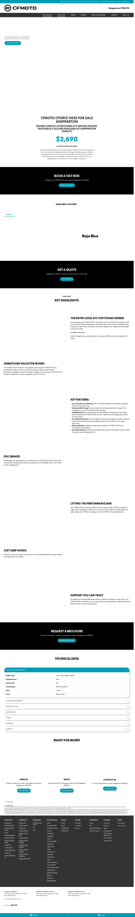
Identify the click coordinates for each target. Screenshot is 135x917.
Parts (90, 825)
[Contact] (34, 915)
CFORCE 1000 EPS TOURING (23, 850)
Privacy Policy (121, 823)
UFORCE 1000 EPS (9, 838)
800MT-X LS (50, 878)
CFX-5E (63, 825)
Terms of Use (121, 825)
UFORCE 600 (8, 823)
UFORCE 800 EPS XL (10, 835)
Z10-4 (34, 830)
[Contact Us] (73, 1)
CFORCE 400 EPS (23, 825)
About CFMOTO (108, 838)
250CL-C (49, 831)
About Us (126, 15)
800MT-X (49, 875)
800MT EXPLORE (51, 881)
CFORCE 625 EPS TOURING (23, 841)
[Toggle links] (10, 905)
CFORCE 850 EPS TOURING (23, 846)
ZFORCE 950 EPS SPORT (37, 824)
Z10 (34, 827)
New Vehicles (47, 15)
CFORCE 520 (22, 828)
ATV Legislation (108, 831)
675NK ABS (50, 854)
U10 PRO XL (8, 853)
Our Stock (61, 15)
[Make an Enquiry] (13, 43)
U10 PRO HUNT (9, 848)
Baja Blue (10, 214)
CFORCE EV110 (65, 831)
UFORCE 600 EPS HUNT (9, 829)
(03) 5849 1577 (12, 895)
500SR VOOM (51, 852)
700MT (49, 860)
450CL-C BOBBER (52, 841)
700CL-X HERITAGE (52, 862)
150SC (48, 823)
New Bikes (78, 823)
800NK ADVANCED (52, 873)
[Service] (101, 915)
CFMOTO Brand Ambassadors (108, 834)
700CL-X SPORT (51, 865)
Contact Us (107, 823)
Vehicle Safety (108, 840)
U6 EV (6, 833)
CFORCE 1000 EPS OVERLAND (23, 855)
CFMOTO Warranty (94, 831)
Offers (73, 15)
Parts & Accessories (99, 15)
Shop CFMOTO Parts (95, 828)
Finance (114, 15)
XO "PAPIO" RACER (52, 828)
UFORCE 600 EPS (9, 825)
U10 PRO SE (8, 845)
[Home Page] (20, 8)
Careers (106, 828)
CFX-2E (63, 823)
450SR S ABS (50, 846)
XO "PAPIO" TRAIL (52, 825)
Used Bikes (78, 825)
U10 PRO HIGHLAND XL (10, 856)
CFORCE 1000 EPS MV (24, 859)
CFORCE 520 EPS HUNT (23, 834)
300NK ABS (50, 833)
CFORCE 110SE (65, 828)
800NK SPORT (51, 870)
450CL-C (49, 839)
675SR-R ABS (50, 857)
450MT (49, 849)
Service (83, 15)
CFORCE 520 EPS (23, 831)
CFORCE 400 (22, 823)
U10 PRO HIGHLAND (10, 850)
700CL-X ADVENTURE (53, 867)
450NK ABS (50, 836)
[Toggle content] (66, 670)
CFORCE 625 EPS (23, 838)
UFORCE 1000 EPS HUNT (9, 841)
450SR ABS (50, 844)
